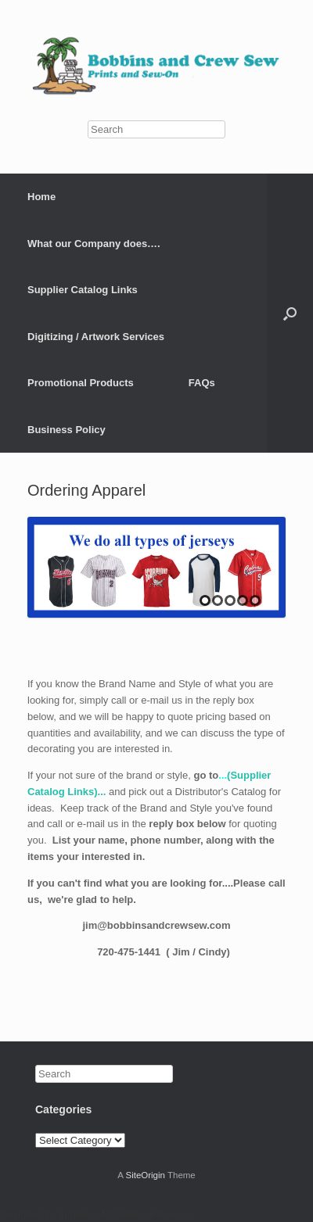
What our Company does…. (93, 243)
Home (41, 196)
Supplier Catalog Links (82, 290)
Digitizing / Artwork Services (95, 336)
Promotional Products (80, 383)
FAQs (202, 383)
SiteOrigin (145, 1175)
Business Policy (66, 429)
